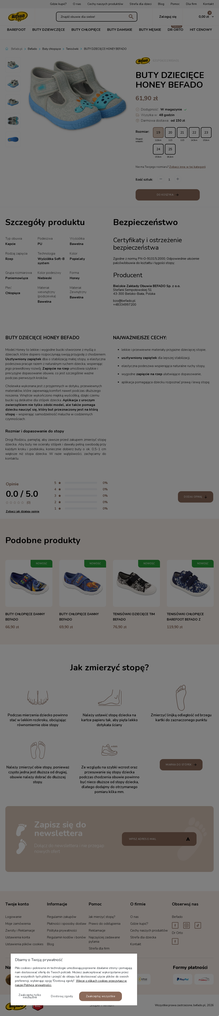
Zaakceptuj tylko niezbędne (30, 996)
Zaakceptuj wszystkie (100, 996)
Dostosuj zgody (62, 996)
